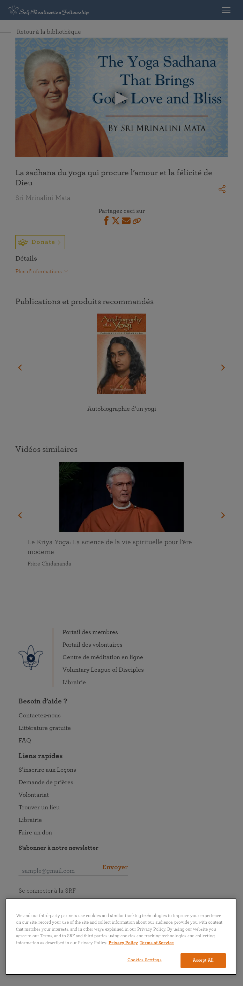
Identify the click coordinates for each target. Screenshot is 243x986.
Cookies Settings (144, 960)
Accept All (203, 960)
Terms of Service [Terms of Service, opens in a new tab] (157, 943)
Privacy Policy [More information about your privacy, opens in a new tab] (123, 943)
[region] (121, 937)
